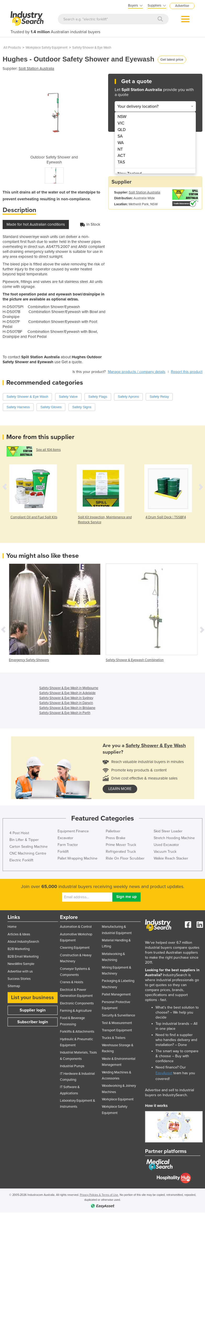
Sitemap (14, 986)
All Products (12, 47)
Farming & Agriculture (76, 1011)
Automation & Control (76, 927)
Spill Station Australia (36, 68)
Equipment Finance (73, 831)
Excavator (65, 838)
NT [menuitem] (120, 149)
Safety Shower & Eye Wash (91, 47)
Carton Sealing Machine (28, 846)
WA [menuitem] (121, 142)
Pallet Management (116, 994)
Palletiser (113, 831)
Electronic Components (77, 1003)
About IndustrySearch (23, 942)
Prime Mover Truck (121, 845)
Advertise (182, 6)
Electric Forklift (21, 860)
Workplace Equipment (118, 1099)
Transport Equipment (117, 1030)
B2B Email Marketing (23, 956)
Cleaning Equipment (75, 948)
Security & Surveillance (118, 1015)
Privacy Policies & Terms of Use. (99, 1195)
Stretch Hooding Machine (174, 838)
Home (12, 927)
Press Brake (115, 838)
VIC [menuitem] (121, 123)
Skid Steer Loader (168, 831)
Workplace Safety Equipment (47, 47)
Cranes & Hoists (71, 982)
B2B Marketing (19, 949)
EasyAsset (164, 1073)
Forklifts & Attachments (77, 1031)
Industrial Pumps (72, 1066)
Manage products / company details (136, 371)
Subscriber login (32, 1022)
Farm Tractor (68, 845)
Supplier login (33, 1010)
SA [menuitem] (120, 136)
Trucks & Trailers (113, 1038)
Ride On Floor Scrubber (125, 858)
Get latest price (171, 59)
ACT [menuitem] (121, 155)
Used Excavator (166, 845)
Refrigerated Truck (121, 851)
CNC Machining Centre (27, 853)
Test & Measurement (117, 1023)
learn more (119, 789)
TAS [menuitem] (121, 162)
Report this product (186, 371)
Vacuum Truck (165, 851)
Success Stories (19, 979)
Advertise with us (20, 971)
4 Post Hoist (19, 833)
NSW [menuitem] (122, 116)
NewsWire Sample (21, 964)
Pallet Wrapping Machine (77, 858)
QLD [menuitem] (122, 129)
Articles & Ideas (19, 934)
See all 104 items (48, 450)
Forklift (63, 851)
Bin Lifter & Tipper (24, 840)
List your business (32, 997)
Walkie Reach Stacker (171, 858)
